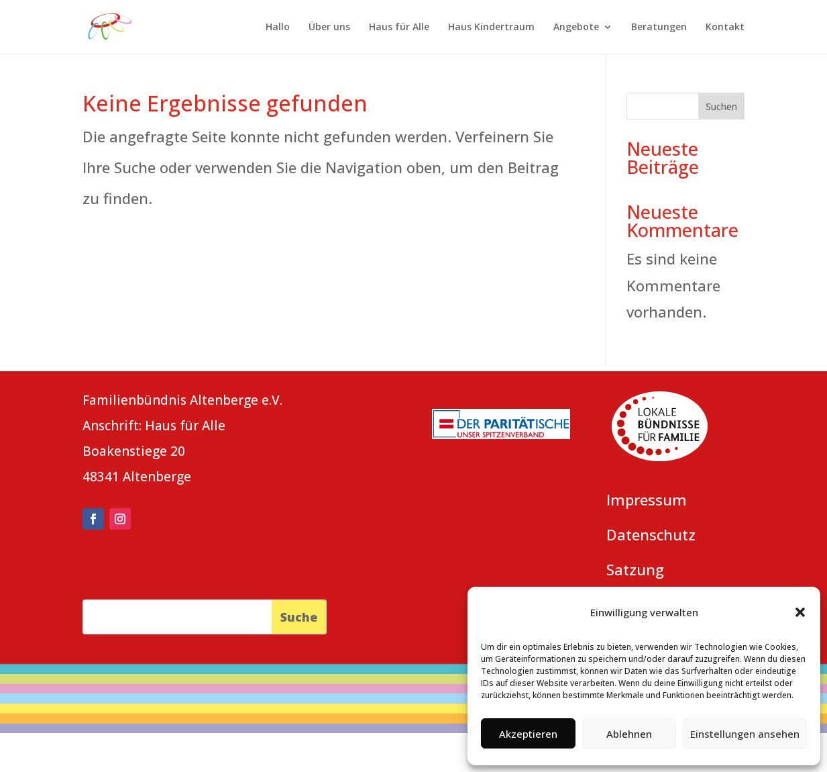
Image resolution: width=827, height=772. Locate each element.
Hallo (278, 27)
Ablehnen (629, 733)
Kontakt (725, 27)
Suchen (721, 106)
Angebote (576, 27)
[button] (800, 612)
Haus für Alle (399, 27)
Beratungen (659, 27)
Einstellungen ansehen (745, 733)
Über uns (329, 27)
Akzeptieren (528, 733)
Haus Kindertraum (491, 27)
